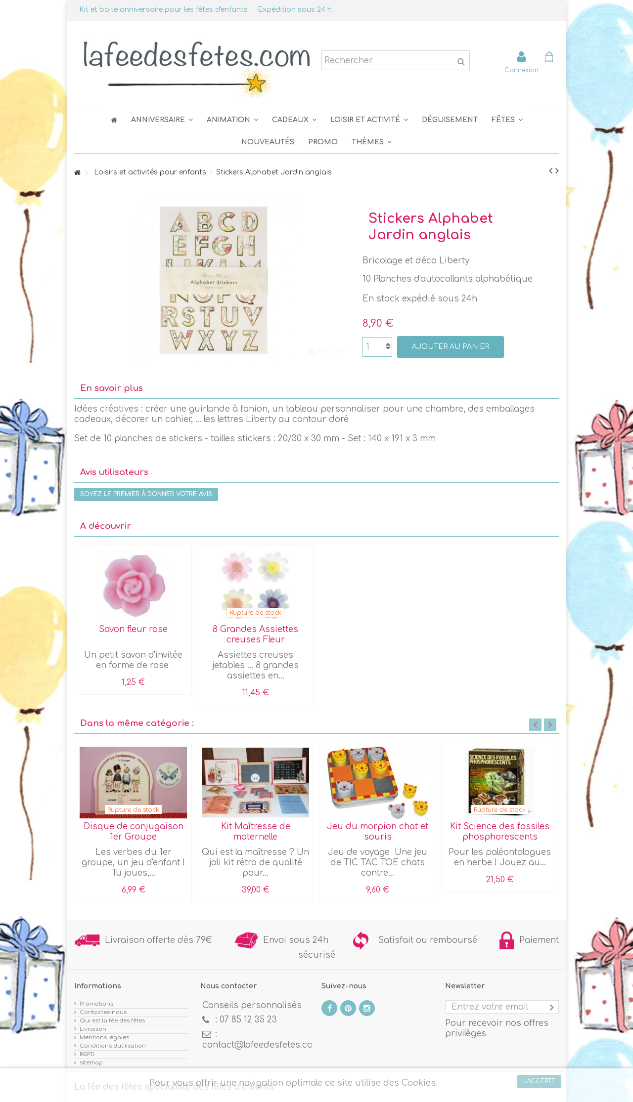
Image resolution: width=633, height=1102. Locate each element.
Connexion (521, 70)
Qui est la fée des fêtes (112, 1020)
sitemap (91, 1062)
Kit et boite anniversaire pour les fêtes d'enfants (163, 9)
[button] (507, 120)
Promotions (96, 1004)
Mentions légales (104, 1037)
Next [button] (550, 725)
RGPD (87, 1054)
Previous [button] (535, 725)
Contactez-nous (103, 1012)
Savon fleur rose (133, 629)
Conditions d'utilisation (113, 1046)
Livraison (93, 1029)
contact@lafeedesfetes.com (261, 1045)
